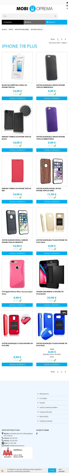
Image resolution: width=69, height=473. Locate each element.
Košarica (51, 22)
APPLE (11, 29)
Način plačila (44, 416)
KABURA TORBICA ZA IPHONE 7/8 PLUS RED (16, 189)
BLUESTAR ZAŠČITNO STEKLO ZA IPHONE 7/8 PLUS (14, 86)
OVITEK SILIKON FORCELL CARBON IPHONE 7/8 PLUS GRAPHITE (15, 241)
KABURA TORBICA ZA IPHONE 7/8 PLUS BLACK (16, 138)
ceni (59, 43)
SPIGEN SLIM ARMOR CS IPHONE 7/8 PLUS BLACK (49, 293)
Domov (4, 29)
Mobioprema (44, 394)
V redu (52, 470)
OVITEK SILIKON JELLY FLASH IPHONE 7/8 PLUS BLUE (51, 344)
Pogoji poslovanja (46, 412)
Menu (28, 22)
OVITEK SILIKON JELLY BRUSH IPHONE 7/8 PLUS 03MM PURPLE (50, 138)
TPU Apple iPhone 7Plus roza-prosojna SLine (17, 293)
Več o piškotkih (61, 470)
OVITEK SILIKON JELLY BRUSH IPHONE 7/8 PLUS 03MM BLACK (50, 86)
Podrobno (7, 22)
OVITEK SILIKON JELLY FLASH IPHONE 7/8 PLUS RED (17, 344)
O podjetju (43, 398)
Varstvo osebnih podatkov (49, 407)
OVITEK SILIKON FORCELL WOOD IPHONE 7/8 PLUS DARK (48, 189)
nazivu (64, 43)
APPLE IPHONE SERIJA (22, 29)
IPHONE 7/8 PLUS (36, 29)
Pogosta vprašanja (46, 421)
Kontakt (42, 403)
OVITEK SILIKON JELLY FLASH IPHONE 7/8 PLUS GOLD (51, 241)
